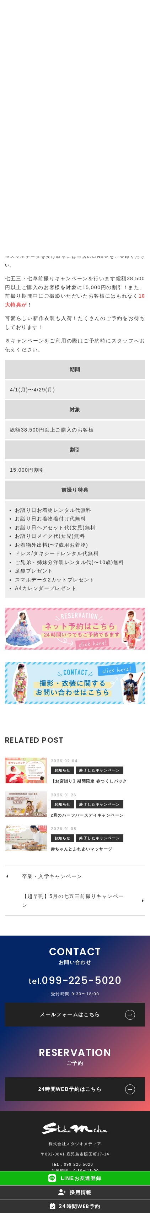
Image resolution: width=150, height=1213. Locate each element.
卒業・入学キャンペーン (52, 876)
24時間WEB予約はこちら (70, 1089)
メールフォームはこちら (70, 1014)
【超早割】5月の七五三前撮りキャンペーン (73, 900)
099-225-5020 (82, 980)
